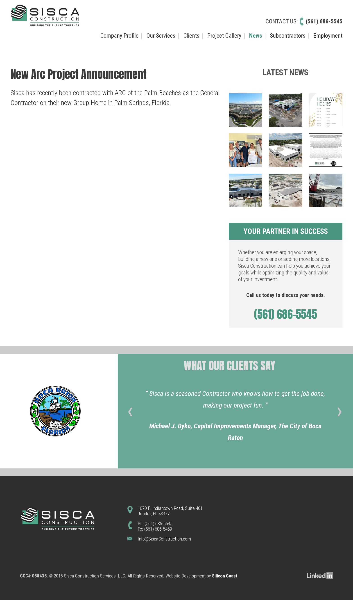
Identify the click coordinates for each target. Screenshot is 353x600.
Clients (191, 35)
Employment (327, 35)
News (255, 35)
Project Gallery (224, 35)
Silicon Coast (224, 576)
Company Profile (119, 35)
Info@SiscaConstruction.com (164, 539)
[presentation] (130, 413)
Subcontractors (287, 35)
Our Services (160, 35)
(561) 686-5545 (323, 21)
